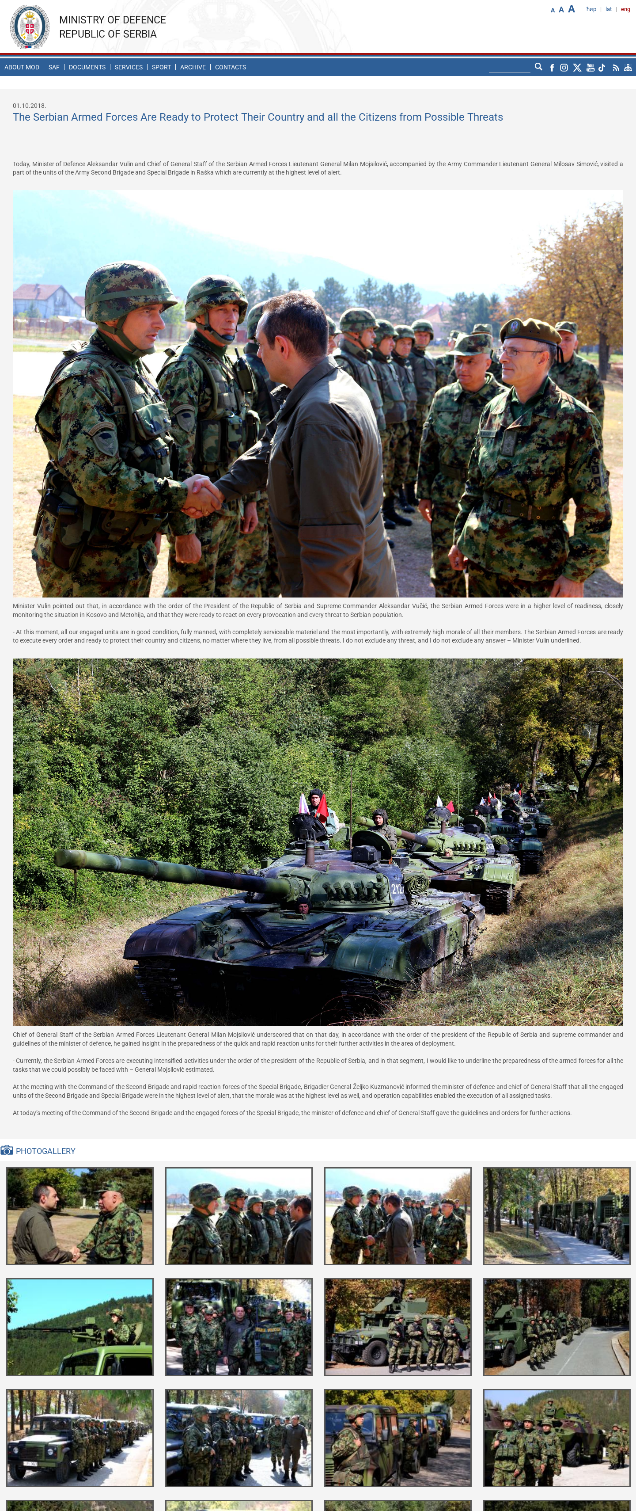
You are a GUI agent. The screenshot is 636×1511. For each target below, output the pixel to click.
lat (609, 9)
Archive (193, 67)
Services (129, 67)
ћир (591, 9)
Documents (87, 67)
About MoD (21, 67)
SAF (54, 67)
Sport (161, 67)
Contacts (230, 67)
